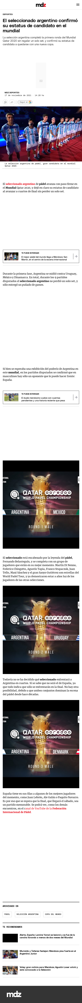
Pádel (7, 914)
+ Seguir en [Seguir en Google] (24, 102)
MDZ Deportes (12, 93)
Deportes (8, 14)
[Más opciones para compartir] (12, 102)
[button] (77, 5)
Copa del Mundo (53, 914)
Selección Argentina (28, 914)
